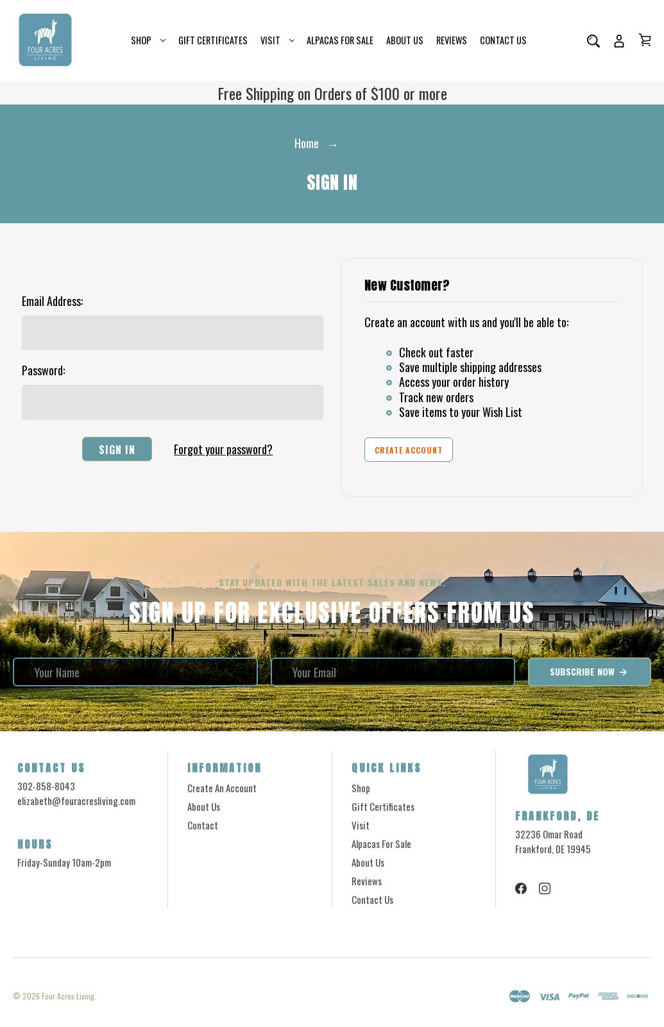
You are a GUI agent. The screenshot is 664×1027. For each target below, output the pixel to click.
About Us (404, 40)
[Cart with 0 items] (644, 39)
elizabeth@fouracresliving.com (76, 801)
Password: (43, 370)
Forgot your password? (223, 449)
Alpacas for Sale (340, 40)
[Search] (593, 40)
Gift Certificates (213, 40)
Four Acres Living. (69, 995)
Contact (202, 825)
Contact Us (503, 40)
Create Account (409, 450)
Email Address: (52, 301)
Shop (148, 40)
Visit (277, 40)
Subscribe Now (589, 672)
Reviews (451, 40)
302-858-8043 (46, 786)
